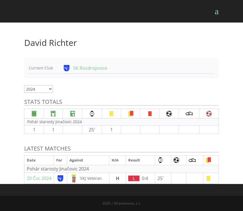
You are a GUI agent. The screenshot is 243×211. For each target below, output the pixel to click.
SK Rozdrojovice (90, 68)
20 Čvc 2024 (39, 178)
